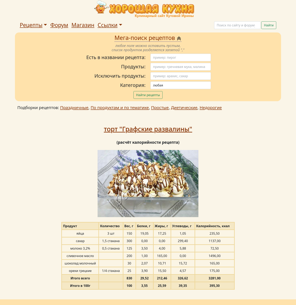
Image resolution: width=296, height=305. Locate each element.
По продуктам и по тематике (120, 107)
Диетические (184, 107)
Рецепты (31, 25)
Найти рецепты (148, 95)
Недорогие (211, 107)
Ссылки (108, 25)
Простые (160, 107)
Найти (269, 25)
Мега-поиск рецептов (148, 38)
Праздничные (74, 107)
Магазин (82, 25)
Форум (59, 25)
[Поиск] (237, 25)
